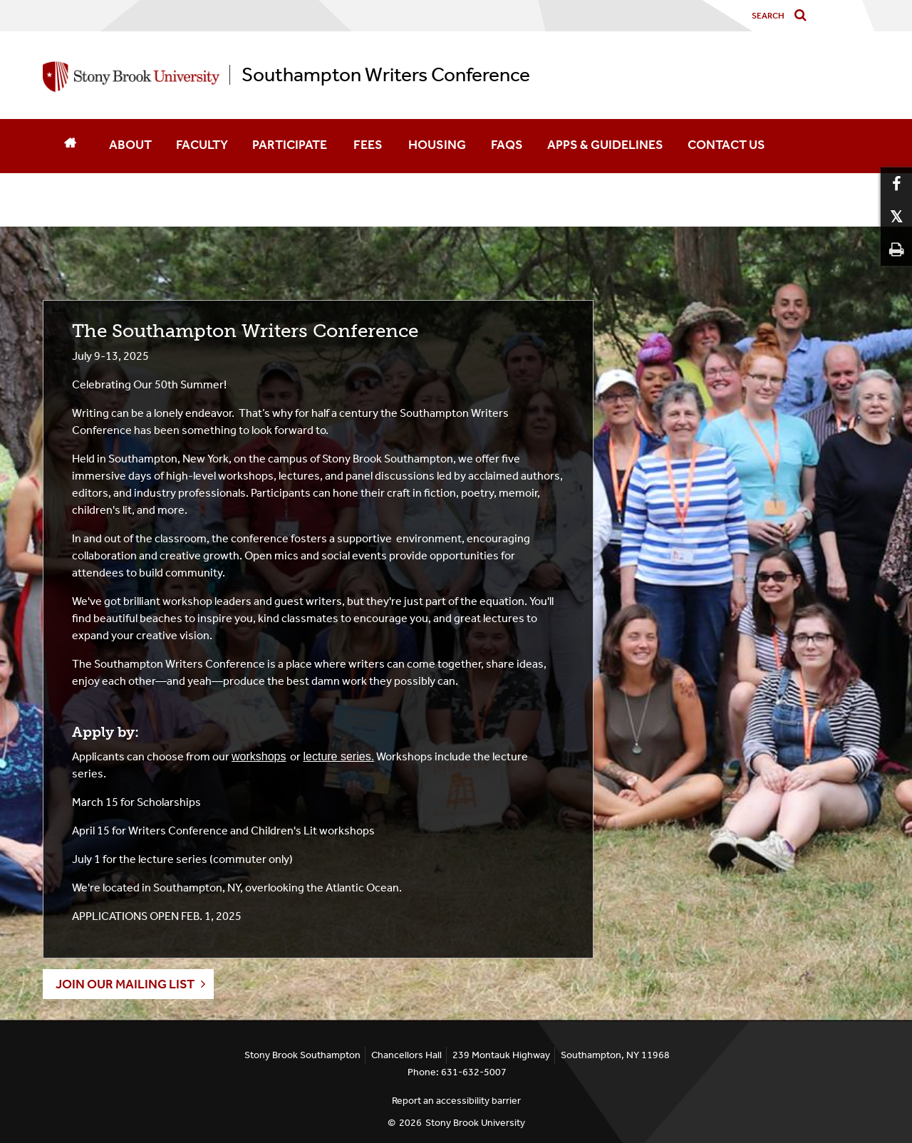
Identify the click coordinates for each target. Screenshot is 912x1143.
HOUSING (437, 144)
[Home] (70, 146)
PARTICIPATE (289, 144)
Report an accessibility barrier (456, 1101)
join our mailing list (125, 984)
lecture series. (338, 756)
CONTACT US (727, 144)
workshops (259, 756)
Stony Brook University (475, 1123)
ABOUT (130, 144)
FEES (368, 144)
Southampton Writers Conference (386, 75)
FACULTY (202, 144)
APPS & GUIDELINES (605, 144)
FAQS (507, 144)
